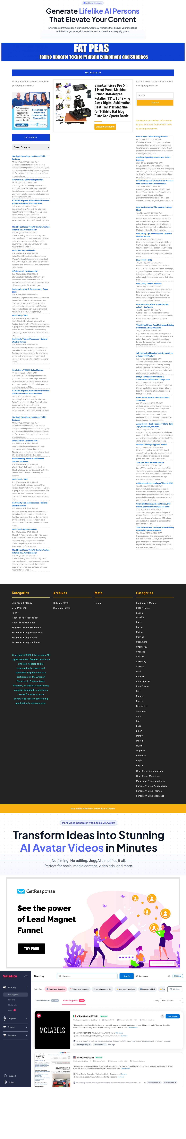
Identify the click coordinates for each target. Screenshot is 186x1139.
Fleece (139, 701)
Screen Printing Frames (25, 637)
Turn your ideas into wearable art (150, 462)
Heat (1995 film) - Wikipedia (23, 250)
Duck (139, 671)
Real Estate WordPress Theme (85, 808)
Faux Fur (140, 676)
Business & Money (22, 603)
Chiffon (140, 656)
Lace (138, 726)
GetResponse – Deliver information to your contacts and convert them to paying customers (154, 124)
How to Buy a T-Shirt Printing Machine (27, 180)
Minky (139, 736)
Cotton (140, 666)
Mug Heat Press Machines (26, 627)
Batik (139, 622)
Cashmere (141, 642)
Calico (139, 632)
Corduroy (141, 661)
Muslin (140, 740)
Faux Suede (142, 686)
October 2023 (60, 603)
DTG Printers (19, 608)
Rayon (139, 765)
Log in (98, 603)
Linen (139, 731)
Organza (140, 750)
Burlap (139, 627)
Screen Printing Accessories (27, 632)
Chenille (140, 651)
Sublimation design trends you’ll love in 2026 (154, 483)
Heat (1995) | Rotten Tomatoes (24, 529)
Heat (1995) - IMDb (20, 315)
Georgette (141, 706)
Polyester (141, 755)
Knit (138, 721)
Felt (138, 691)
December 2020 (61, 608)
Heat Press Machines (23, 622)
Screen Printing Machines (26, 642)
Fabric (15, 613)
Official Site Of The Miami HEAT (25, 271)
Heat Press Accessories (25, 617)
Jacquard (141, 711)
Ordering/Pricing (106, 126)
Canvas (140, 637)
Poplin (139, 760)
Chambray (141, 647)
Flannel (140, 696)
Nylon (139, 745)
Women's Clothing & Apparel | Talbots (151, 444)
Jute (138, 716)
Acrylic (140, 617)
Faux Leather (143, 681)
